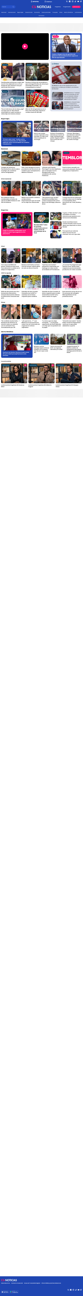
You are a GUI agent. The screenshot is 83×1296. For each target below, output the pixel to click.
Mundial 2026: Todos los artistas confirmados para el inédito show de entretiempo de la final (40, 229)
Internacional (11, 12)
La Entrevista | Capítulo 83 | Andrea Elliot (12, 385)
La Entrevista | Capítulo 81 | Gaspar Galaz (67, 385)
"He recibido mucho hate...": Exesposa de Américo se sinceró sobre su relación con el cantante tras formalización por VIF (10, 324)
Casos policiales (46, 12)
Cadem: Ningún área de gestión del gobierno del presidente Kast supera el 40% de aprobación (65, 55)
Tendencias (30, 91)
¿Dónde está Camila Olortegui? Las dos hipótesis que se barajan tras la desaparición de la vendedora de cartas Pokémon (51, 171)
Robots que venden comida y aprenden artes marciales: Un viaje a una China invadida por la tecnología (41, 136)
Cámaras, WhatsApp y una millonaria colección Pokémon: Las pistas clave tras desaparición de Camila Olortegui (74, 136)
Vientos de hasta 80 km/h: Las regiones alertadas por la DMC (56, 348)
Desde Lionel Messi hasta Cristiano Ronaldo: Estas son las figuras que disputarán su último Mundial (72, 224)
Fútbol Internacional (40, 214)
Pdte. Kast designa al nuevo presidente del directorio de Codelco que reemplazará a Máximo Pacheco (31, 170)
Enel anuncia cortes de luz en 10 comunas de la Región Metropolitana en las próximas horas (72, 294)
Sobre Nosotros (5, 1283)
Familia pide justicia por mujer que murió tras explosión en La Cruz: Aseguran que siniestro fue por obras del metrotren (12, 85)
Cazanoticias (28, 12)
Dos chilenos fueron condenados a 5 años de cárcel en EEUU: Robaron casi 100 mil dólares (10, 200)
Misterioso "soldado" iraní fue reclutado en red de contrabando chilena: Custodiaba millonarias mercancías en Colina (72, 96)
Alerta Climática (68, 12)
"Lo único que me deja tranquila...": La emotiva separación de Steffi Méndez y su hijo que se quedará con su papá (51, 324)
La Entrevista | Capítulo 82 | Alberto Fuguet (39, 385)
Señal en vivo (76, 6)
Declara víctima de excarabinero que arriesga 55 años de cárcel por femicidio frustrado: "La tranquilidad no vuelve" (37, 85)
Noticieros (41, 15)
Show (60, 12)
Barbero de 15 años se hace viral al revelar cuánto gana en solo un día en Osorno (31, 266)
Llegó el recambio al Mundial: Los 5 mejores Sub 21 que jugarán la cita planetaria (14, 232)
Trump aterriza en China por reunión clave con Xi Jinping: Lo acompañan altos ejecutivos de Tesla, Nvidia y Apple (71, 201)
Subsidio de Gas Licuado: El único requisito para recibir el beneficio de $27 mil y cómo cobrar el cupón (51, 294)
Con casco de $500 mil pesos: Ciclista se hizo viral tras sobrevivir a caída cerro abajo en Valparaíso (10, 267)
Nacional (3, 12)
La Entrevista (78, 12)
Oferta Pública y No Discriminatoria (51, 1283)
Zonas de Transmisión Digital (32, 1283)
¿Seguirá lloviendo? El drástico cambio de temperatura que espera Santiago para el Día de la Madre (74, 349)
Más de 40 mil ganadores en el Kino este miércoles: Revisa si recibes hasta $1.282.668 (36, 110)
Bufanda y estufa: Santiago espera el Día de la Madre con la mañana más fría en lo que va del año (41, 349)
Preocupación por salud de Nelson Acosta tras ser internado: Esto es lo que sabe (71, 232)
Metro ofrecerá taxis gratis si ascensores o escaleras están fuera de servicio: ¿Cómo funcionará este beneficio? (72, 105)
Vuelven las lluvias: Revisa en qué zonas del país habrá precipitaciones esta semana (16, 353)
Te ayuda (55, 12)
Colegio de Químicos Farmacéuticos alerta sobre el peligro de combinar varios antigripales (10, 170)
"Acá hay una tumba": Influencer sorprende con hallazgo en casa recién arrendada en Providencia (50, 267)
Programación (67, 6)
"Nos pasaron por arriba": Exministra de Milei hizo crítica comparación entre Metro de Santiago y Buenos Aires (51, 201)
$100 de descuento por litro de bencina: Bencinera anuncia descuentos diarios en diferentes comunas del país (10, 295)
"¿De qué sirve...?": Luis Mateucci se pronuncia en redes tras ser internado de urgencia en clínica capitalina (31, 324)
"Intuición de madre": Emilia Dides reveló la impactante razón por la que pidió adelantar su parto (71, 323)
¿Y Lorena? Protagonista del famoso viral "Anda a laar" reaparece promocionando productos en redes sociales (71, 267)
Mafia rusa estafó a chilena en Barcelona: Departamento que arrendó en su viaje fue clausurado (31, 200)
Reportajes (20, 12)
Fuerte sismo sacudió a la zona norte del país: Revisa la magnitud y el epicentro (72, 169)
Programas (58, 6)
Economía (37, 12)
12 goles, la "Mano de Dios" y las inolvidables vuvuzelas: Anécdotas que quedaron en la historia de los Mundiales (72, 215)
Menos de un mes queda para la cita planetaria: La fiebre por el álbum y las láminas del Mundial (65, 87)
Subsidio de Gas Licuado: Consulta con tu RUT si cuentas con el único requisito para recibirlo (30, 294)
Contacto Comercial (17, 1283)
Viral (4, 250)
